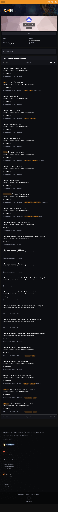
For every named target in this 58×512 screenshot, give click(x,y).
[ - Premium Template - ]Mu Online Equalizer (17, 222)
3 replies (19, 104)
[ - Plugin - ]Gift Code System (12, 124)
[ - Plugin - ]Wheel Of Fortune (12, 166)
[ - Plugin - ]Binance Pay (15, 82)
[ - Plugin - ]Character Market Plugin (14, 208)
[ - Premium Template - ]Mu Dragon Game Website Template (22, 320)
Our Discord (7, 482)
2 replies (19, 90)
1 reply (19, 244)
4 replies (19, 76)
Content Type (8, 51)
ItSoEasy (17, 84)
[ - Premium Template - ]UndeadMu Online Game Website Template (24, 333)
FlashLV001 (6, 70)
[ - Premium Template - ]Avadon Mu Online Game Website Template (24, 278)
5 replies (19, 146)
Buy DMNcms (7, 468)
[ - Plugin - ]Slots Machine (11, 180)
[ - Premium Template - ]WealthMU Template (17, 347)
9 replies (19, 202)
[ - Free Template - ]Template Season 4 (22, 403)
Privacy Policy (29, 494)
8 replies (20, 216)
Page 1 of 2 (29, 62)
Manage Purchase (9, 464)
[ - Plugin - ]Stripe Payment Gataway (15, 68)
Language (21, 494)
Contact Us (37, 494)
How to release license (10, 459)
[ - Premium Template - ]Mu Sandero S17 (15, 361)
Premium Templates (9, 466)
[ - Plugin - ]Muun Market (11, 96)
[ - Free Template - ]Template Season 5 (22, 389)
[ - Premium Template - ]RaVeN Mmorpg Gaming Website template (24, 236)
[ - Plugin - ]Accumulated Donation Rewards (17, 375)
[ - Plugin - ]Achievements (11, 138)
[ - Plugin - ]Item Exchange (11, 110)
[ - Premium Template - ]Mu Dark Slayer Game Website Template (23, 306)
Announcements (24, 70)
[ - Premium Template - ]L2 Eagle (13, 250)
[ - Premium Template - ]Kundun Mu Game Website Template (22, 292)
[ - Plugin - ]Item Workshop (20, 194)
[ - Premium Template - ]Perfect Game (15, 264)
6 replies (19, 341)
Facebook (6, 484)
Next (51, 62)
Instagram (6, 486)
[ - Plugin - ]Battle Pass (16, 152)
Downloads (7, 462)
